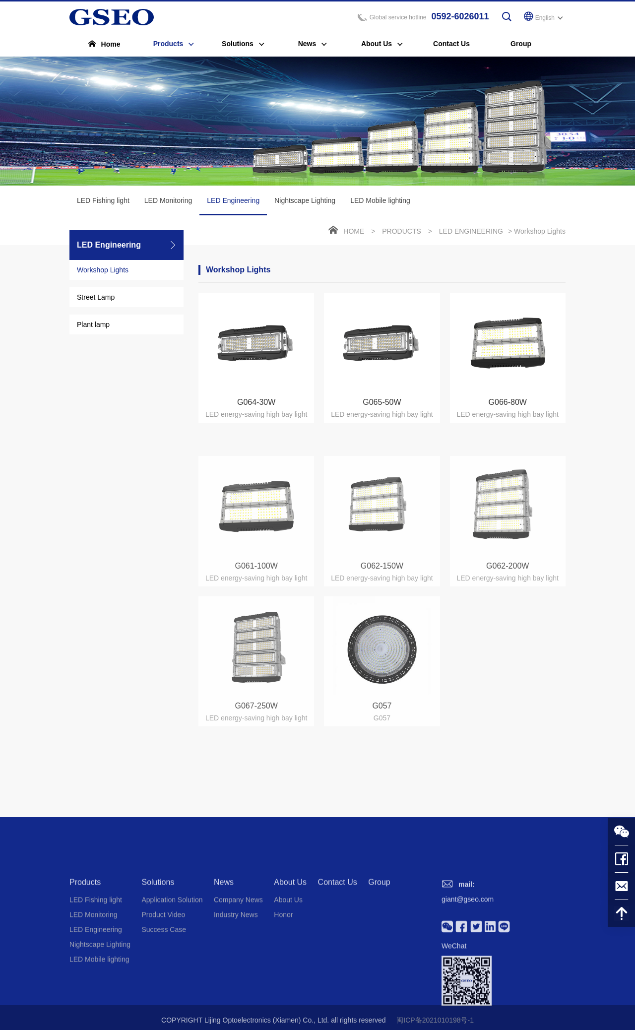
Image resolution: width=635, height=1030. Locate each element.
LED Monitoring (168, 202)
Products (401, 233)
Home (353, 233)
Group (379, 947)
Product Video (163, 979)
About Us (290, 947)
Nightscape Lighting (304, 202)
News (224, 947)
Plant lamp (93, 326)
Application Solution (171, 964)
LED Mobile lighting (380, 202)
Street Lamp (96, 299)
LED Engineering (233, 207)
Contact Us (337, 947)
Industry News (236, 979)
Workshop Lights (102, 271)
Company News (238, 964)
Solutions (157, 947)
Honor (283, 979)
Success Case (163, 994)
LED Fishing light (103, 202)
